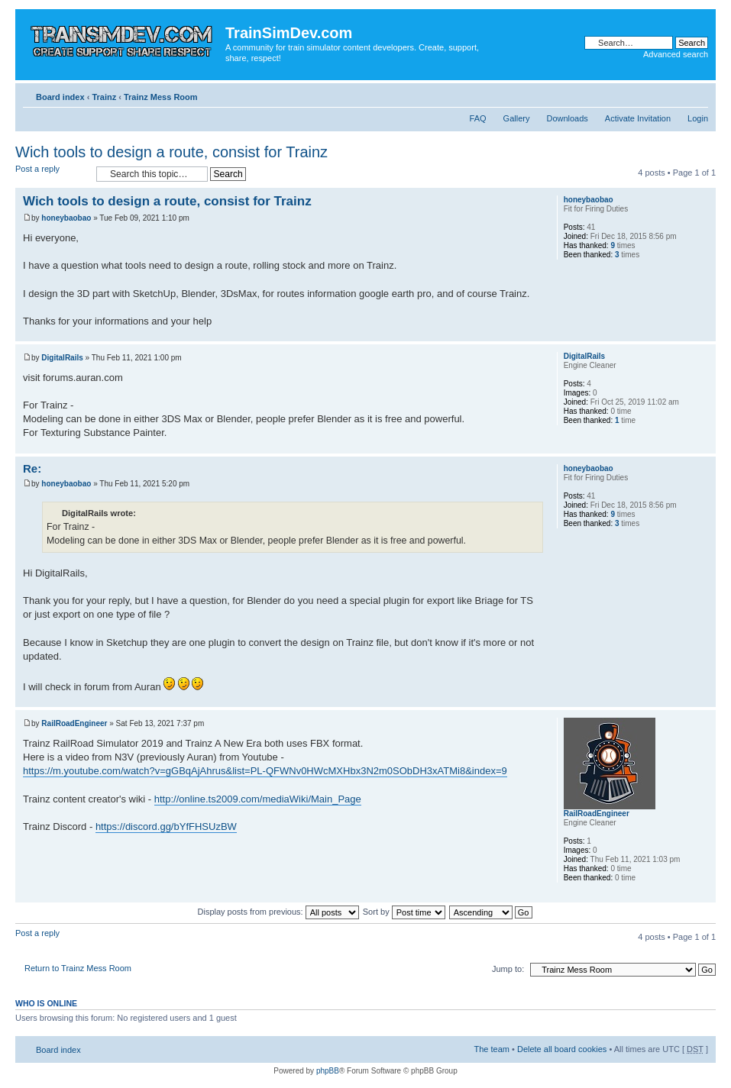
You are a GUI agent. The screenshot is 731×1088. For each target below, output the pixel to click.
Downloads (566, 118)
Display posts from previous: (278, 911)
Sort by (404, 911)
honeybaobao (66, 218)
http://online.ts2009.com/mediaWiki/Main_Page (257, 799)
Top (704, 333)
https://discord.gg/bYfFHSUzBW (166, 826)
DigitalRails (61, 358)
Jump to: (508, 968)
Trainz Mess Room (161, 97)
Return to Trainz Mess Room (77, 968)
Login (697, 118)
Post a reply (52, 173)
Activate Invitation (638, 118)
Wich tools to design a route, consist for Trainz (171, 152)
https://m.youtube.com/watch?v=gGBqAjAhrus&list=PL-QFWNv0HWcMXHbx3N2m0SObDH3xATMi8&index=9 (265, 770)
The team (491, 1049)
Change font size (697, 94)
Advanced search (675, 54)
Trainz (104, 97)
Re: (32, 468)
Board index (60, 97)
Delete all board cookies (561, 1049)
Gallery (516, 118)
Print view (673, 94)
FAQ (478, 118)
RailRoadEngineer (74, 723)
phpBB (327, 1071)
